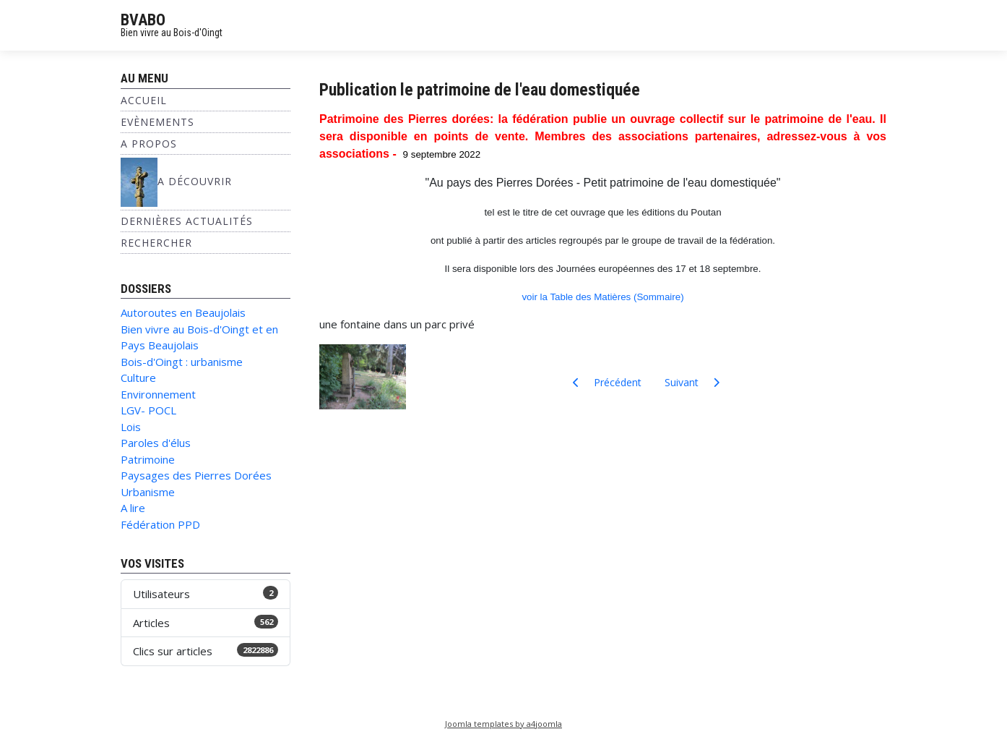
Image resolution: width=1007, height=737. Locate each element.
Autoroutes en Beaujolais (183, 312)
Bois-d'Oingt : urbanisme (182, 361)
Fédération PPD (160, 524)
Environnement (158, 394)
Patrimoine (148, 459)
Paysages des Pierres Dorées (196, 475)
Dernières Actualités (187, 221)
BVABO (143, 20)
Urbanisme (148, 492)
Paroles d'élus (156, 442)
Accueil (144, 100)
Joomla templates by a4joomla (503, 723)
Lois (131, 426)
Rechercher (156, 243)
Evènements (157, 122)
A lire (133, 507)
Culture (138, 377)
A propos (149, 143)
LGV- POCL (148, 410)
